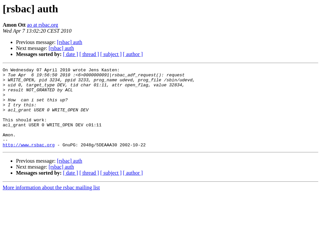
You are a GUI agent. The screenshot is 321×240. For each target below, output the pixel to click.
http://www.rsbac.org (29, 161)
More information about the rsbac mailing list (51, 203)
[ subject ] (111, 54)
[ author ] (133, 54)
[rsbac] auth (69, 42)
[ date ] (70, 54)
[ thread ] (89, 54)
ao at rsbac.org (42, 25)
